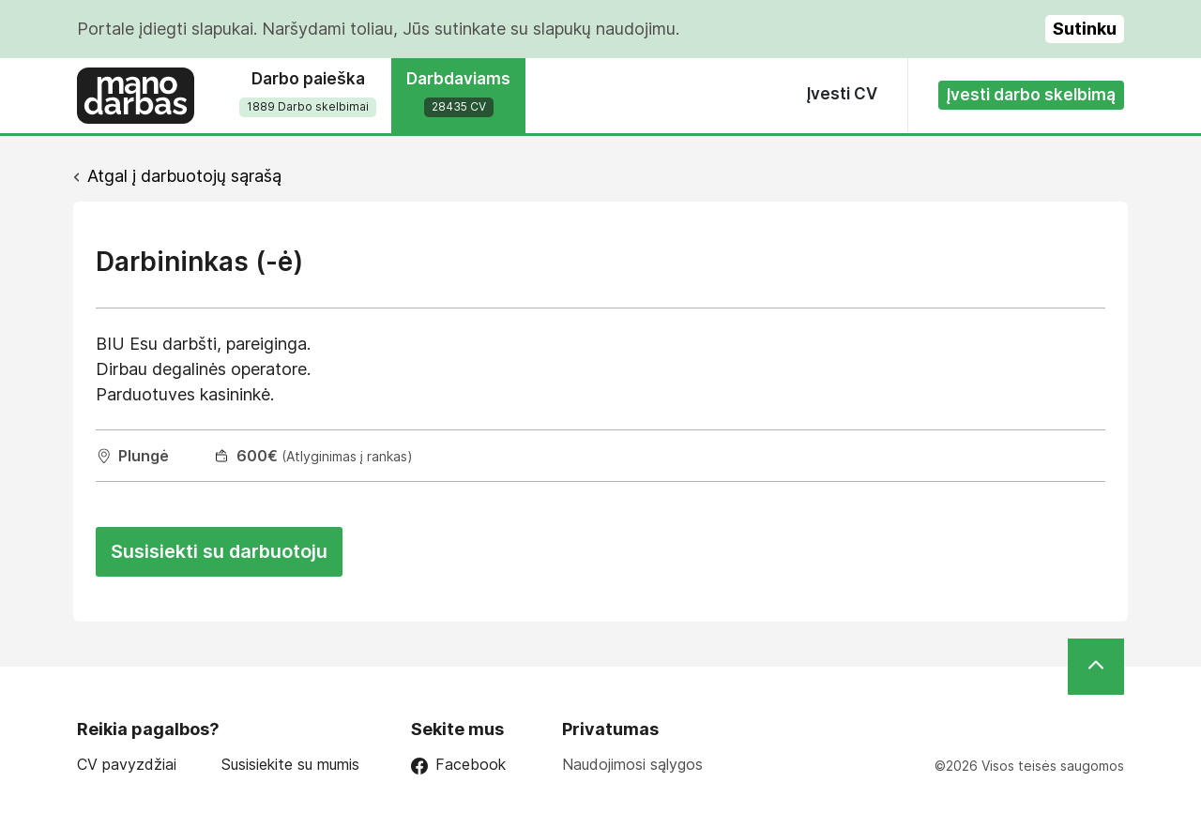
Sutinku (1085, 28)
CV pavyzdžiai (126, 765)
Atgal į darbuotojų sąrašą (184, 176)
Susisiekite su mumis (290, 765)
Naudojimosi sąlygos (632, 764)
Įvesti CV (842, 93)
